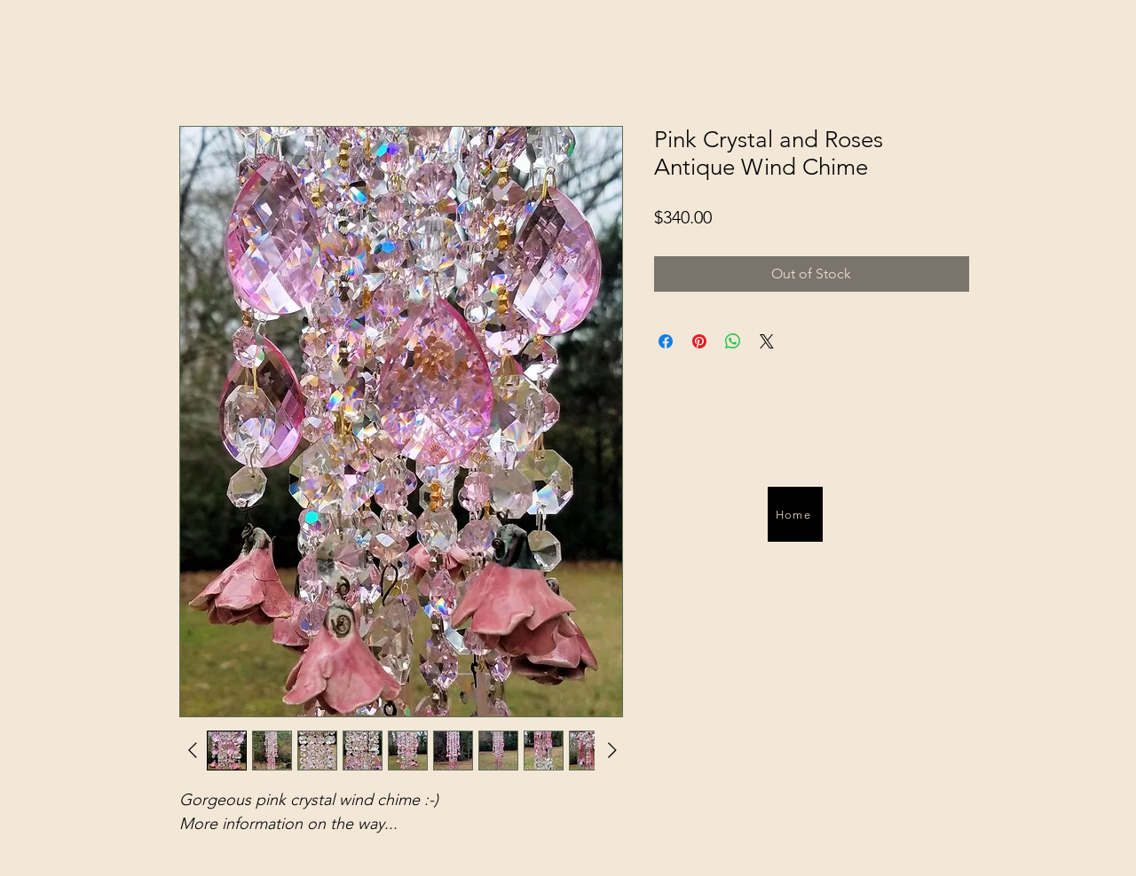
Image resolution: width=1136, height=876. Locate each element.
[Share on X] (766, 341)
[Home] (795, 514)
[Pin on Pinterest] (699, 341)
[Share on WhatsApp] (733, 341)
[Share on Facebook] (665, 341)
